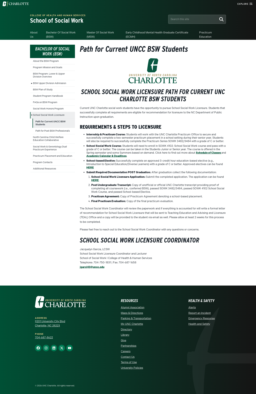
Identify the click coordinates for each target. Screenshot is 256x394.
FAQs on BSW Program (45, 102)
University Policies (132, 367)
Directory (126, 329)
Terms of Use (129, 362)
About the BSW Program (46, 61)
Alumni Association (132, 307)
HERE (90, 167)
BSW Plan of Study (43, 89)
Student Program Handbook (48, 96)
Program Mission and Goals (47, 67)
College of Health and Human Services (57, 15)
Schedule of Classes (208, 152)
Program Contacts (42, 162)
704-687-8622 (44, 337)
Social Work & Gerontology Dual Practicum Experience (50, 148)
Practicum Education (205, 34)
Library (125, 334)
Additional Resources (44, 168)
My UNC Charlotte (132, 324)
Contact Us (128, 356)
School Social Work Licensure (48, 115)
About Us (34, 34)
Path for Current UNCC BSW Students (50, 123)
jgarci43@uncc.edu (92, 267)
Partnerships (128, 345)
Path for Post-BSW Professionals (52, 130)
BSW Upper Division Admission (49, 83)
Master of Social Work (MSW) (100, 34)
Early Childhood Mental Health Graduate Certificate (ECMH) (157, 34)
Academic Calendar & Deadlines (106, 156)
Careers (125, 351)
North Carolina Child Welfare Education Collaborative (48, 139)
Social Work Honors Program (48, 108)
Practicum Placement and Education (52, 156)
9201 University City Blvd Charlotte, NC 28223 (50, 323)
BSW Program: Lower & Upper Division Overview (49, 75)
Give (123, 340)
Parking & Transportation (136, 318)
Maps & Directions (132, 313)
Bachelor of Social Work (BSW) (61, 34)
